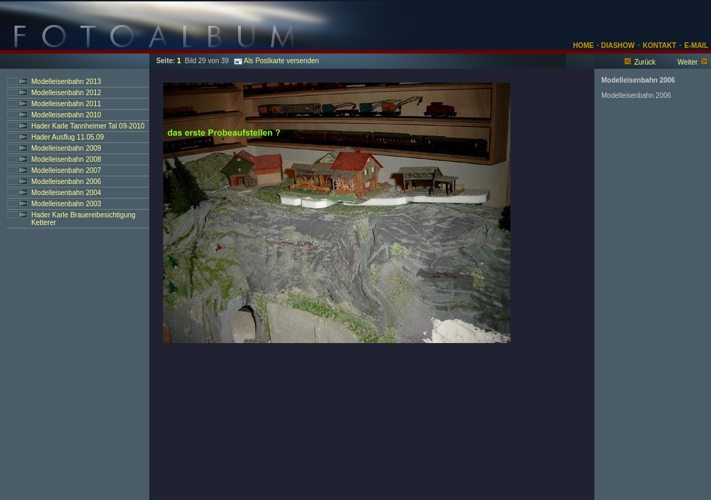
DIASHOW (617, 45)
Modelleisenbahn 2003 (66, 204)
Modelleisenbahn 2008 (66, 159)
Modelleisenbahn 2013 (66, 81)
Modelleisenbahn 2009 (66, 148)
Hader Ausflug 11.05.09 (67, 137)
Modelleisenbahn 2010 (66, 115)
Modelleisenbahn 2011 (66, 104)
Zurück (644, 62)
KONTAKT (659, 45)
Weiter (688, 62)
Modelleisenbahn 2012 (66, 93)
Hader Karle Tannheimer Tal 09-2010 (87, 126)
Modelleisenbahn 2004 (66, 193)
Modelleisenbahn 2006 (66, 181)
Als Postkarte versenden (276, 61)
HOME (583, 45)
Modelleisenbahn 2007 (66, 170)
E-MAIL (696, 45)
